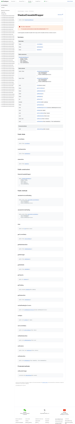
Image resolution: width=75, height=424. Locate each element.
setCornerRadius (40, 113)
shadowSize (39, 49)
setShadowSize (40, 121)
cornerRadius (39, 44)
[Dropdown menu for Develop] (32, 1)
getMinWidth (39, 96)
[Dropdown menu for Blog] (48, 1)
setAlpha (39, 110)
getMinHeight (39, 93)
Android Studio (70, 1)
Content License (45, 382)
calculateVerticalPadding (42, 78)
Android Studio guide (58, 421)
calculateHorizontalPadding (43, 71)
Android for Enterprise (19, 422)
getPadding (39, 102)
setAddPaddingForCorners (42, 107)
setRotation (39, 118)
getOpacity (39, 99)
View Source (60, 14)
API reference (4, 5)
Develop (26, 11)
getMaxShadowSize (40, 90)
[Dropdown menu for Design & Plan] (25, 1)
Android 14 (47, 422)
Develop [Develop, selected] (29, 1)
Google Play (37, 1)
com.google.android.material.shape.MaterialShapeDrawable (34, 28)
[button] (7, 15)
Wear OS (36, 422)
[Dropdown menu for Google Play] (41, 1)
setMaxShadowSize (40, 115)
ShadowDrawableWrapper (29, 19)
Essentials (13, 1)
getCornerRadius (40, 88)
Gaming (26, 420)
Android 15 (47, 420)
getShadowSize (40, 104)
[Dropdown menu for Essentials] (16, 1)
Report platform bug (68, 420)
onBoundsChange (40, 129)
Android (17, 420)
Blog (46, 1)
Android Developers (21, 11)
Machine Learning (28, 422)
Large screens (37, 420)
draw (38, 85)
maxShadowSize (40, 46)
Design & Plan (21, 1)
